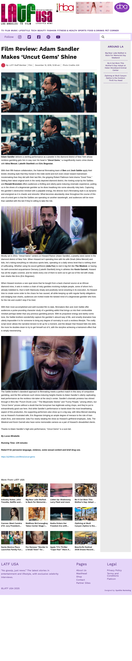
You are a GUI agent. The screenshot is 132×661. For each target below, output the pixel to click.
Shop (79, 576)
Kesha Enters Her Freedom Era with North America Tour (59, 524)
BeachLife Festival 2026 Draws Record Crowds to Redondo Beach (84, 548)
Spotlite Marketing (123, 590)
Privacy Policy (114, 570)
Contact (80, 579)
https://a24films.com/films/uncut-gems (18, 457)
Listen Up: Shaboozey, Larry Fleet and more (60, 500)
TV (2, 30)
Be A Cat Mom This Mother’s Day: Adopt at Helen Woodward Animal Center (85, 500)
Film (7, 30)
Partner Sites (83, 583)
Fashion (51, 30)
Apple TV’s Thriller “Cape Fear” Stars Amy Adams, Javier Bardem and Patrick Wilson (61, 548)
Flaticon (111, 579)
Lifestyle (24, 30)
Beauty (41, 30)
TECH (34, 30)
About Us (81, 570)
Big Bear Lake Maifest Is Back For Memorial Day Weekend (36, 500)
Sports (82, 30)
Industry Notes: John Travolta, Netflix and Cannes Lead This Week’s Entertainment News (11, 500)
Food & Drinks (95, 30)
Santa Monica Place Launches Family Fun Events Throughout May (11, 548)
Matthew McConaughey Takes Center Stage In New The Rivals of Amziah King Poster (37, 524)
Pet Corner (112, 30)
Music (14, 30)
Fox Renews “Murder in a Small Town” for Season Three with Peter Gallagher (37, 548)
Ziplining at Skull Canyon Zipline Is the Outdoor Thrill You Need (85, 524)
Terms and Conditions (113, 574)
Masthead (81, 573)
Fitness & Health (67, 30)
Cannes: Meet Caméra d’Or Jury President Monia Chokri (11, 524)
